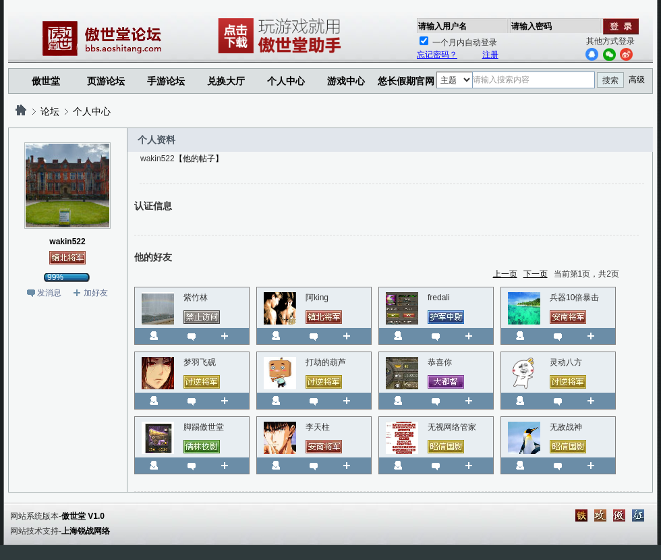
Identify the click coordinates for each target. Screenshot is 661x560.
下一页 (535, 274)
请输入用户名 (442, 26)
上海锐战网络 (85, 531)
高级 (637, 79)
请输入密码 (531, 26)
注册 (490, 54)
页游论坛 (106, 81)
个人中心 (92, 111)
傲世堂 (46, 81)
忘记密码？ (437, 54)
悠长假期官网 (406, 81)
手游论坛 (166, 81)
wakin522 (67, 241)
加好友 (96, 293)
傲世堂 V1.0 (83, 516)
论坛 (49, 111)
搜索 (610, 80)
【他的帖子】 (199, 158)
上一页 (505, 274)
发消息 (49, 293)
